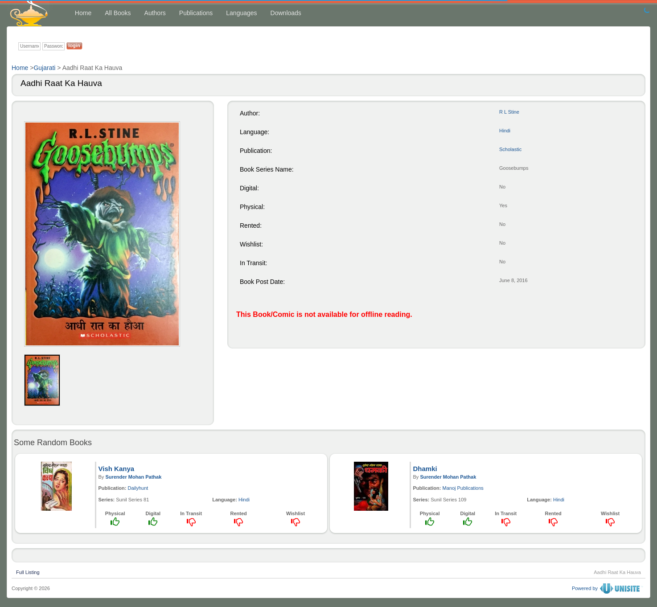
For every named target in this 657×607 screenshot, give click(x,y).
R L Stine (509, 112)
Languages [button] (241, 12)
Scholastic (510, 149)
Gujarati (44, 67)
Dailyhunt (138, 488)
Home (83, 12)
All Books (118, 12)
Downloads (286, 12)
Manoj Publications (463, 488)
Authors (155, 12)
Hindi (504, 130)
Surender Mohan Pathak (133, 477)
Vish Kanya (117, 468)
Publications (196, 12)
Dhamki (425, 468)
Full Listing (28, 571)
